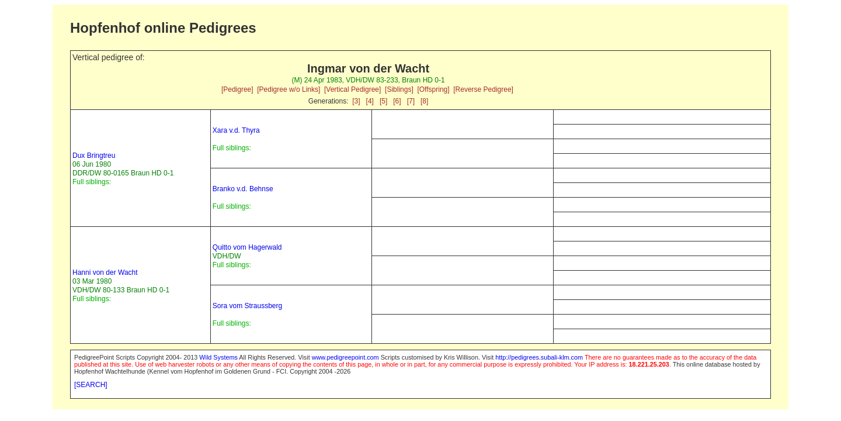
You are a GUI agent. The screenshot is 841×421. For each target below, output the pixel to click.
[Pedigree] (237, 89)
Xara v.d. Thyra (236, 130)
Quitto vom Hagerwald (247, 247)
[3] (356, 101)
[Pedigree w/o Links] (288, 89)
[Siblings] (399, 89)
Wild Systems (218, 357)
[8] (424, 101)
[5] (383, 101)
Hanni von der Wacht (105, 272)
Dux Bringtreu (93, 155)
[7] (411, 101)
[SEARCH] (90, 385)
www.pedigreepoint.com (345, 357)
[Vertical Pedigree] (352, 89)
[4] (370, 101)
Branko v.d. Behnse (243, 189)
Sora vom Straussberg (247, 306)
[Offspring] (433, 89)
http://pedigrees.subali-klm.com (539, 357)
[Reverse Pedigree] (483, 89)
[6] (397, 101)
